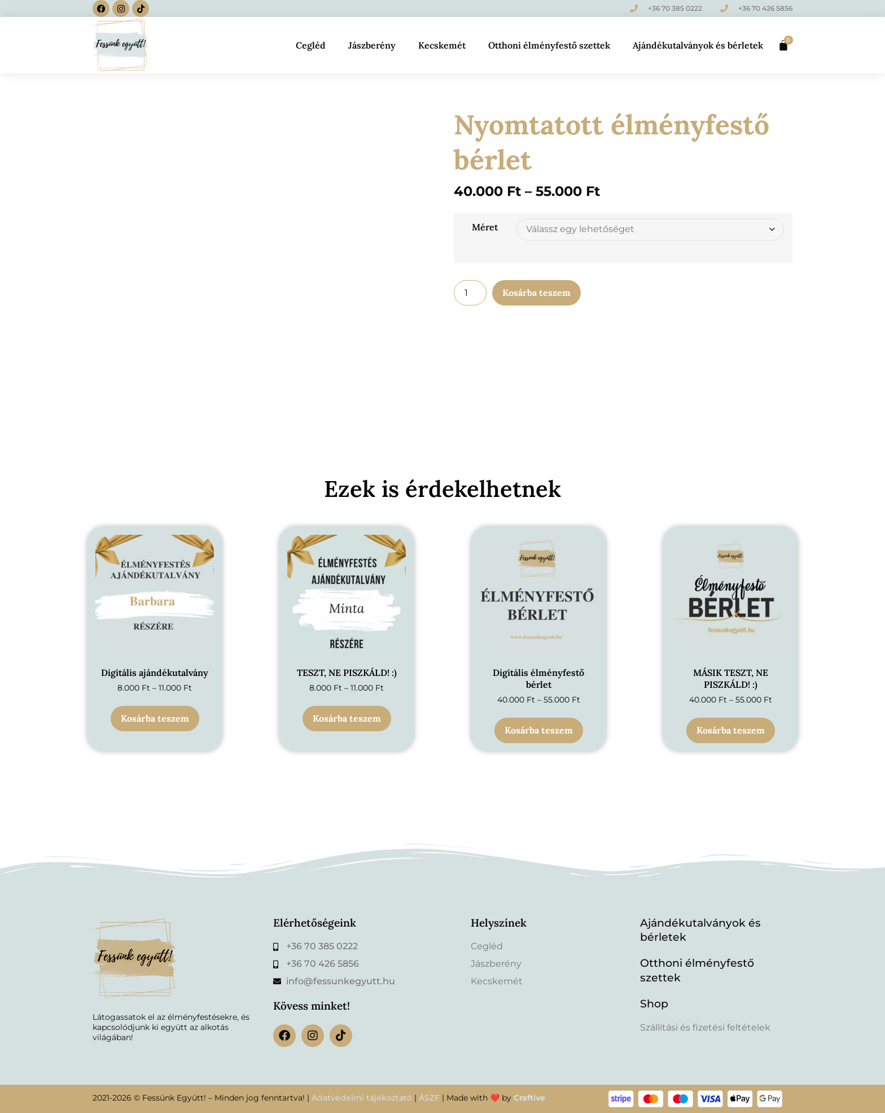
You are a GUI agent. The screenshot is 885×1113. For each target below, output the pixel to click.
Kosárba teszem (536, 292)
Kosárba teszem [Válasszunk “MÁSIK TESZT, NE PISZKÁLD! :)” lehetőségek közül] (730, 730)
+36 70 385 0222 (675, 8)
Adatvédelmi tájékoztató (362, 1098)
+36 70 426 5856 (765, 8)
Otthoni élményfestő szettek (549, 45)
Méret (485, 227)
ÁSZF (429, 1098)
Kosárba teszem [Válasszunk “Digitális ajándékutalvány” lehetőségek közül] (155, 718)
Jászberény (372, 45)
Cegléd (311, 45)
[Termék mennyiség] (470, 292)
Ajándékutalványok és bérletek (698, 45)
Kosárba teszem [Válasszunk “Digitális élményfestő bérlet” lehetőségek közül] (539, 730)
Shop (654, 1003)
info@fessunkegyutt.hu (340, 981)
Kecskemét (442, 45)
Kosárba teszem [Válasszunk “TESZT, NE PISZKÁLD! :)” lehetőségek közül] (347, 718)
